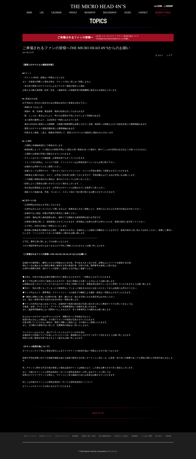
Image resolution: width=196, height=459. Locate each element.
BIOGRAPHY (90, 12)
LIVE (42, 12)
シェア (169, 55)
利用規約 (75, 436)
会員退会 (168, 436)
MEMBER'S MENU (163, 12)
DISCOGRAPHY (109, 12)
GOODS (127, 12)
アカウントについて (62, 436)
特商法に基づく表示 (89, 436)
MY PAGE (158, 436)
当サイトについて (30, 436)
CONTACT (143, 12)
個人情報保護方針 (105, 436)
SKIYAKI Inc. (112, 451)
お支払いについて (45, 436)
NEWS (29, 12)
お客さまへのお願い (121, 436)
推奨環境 (135, 436)
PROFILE (73, 12)
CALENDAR (56, 12)
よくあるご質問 (146, 436)
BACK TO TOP (98, 413)
